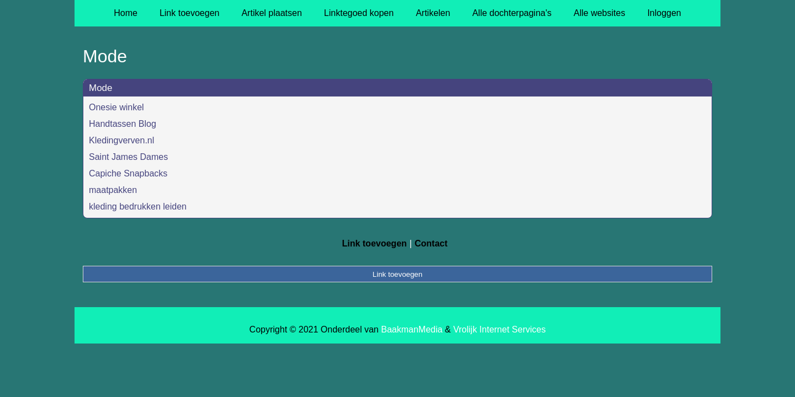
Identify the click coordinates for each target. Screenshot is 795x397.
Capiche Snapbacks (128, 173)
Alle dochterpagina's (512, 13)
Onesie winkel (116, 107)
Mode (101, 88)
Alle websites (599, 13)
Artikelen (433, 13)
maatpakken (113, 190)
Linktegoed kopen (359, 13)
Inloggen (664, 13)
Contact (431, 243)
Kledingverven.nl (121, 140)
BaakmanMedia (411, 329)
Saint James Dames (128, 157)
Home (125, 13)
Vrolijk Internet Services (499, 329)
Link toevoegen (190, 13)
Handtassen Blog (122, 123)
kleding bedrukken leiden (138, 206)
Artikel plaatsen (271, 13)
